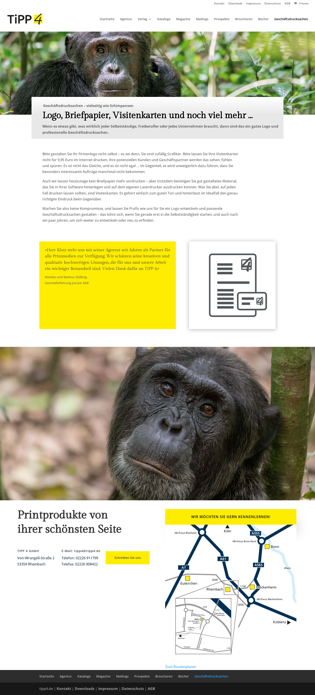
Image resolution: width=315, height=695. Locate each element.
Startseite (107, 19)
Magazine (183, 19)
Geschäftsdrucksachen (291, 19)
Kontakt (219, 3)
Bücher (263, 19)
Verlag (142, 19)
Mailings (202, 19)
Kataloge (163, 19)
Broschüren (243, 19)
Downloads (235, 3)
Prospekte (221, 19)
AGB (287, 3)
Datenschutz (272, 3)
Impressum (253, 3)
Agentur (126, 19)
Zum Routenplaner (180, 666)
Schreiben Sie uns (127, 558)
